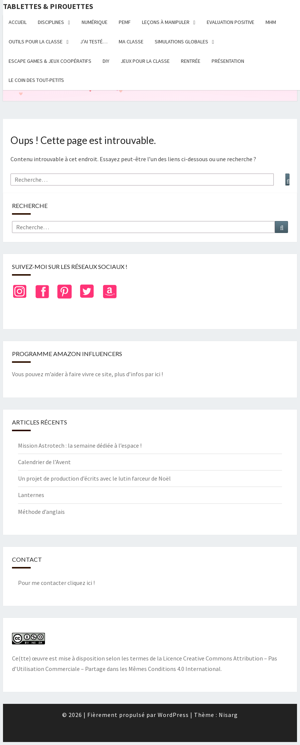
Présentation (228, 61)
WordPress (173, 714)
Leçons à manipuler (166, 22)
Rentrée (190, 61)
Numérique (94, 22)
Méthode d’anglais (41, 511)
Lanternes (31, 495)
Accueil (18, 22)
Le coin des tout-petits (36, 80)
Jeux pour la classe (145, 61)
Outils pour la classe (36, 41)
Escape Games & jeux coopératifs (50, 61)
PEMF (125, 22)
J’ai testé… (93, 41)
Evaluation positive (230, 22)
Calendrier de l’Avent (44, 462)
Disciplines (51, 22)
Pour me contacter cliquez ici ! (56, 582)
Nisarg (228, 714)
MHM (271, 22)
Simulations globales (181, 41)
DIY (106, 61)
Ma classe (131, 41)
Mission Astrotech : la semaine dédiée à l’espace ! (80, 445)
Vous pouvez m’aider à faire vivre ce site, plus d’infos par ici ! (87, 374)
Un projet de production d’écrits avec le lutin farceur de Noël (94, 478)
